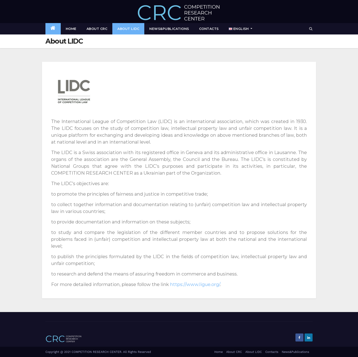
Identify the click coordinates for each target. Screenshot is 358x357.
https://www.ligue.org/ (195, 284)
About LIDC (128, 29)
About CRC (97, 29)
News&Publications (169, 29)
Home (71, 29)
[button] (311, 28)
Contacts (209, 29)
